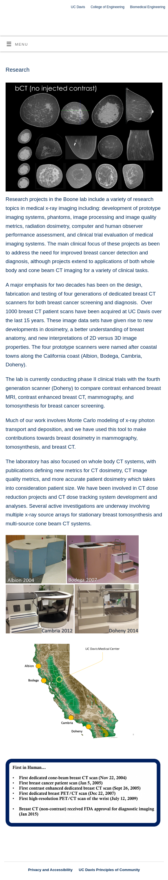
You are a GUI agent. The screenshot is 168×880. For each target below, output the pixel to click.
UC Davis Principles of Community (109, 870)
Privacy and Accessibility (50, 870)
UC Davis (78, 7)
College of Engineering (107, 7)
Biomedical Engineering (147, 7)
